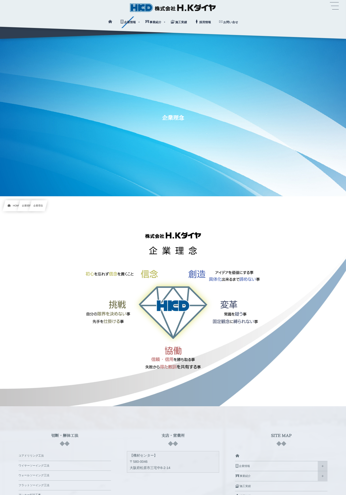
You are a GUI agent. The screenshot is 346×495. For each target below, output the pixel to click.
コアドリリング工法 (31, 455)
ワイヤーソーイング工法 (34, 465)
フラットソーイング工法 (34, 485)
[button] (334, 6)
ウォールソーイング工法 (34, 475)
